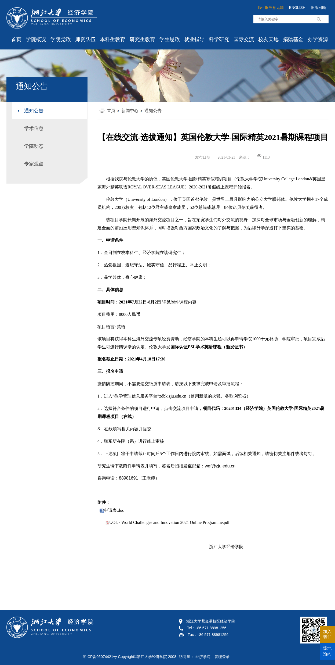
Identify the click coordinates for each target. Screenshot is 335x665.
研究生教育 (142, 39)
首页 (16, 39)
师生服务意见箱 (270, 7)
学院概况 (36, 39)
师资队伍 (85, 39)
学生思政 (169, 39)
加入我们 (327, 634)
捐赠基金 (293, 39)
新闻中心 (130, 110)
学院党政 (60, 39)
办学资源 (318, 39)
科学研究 (219, 39)
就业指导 (194, 39)
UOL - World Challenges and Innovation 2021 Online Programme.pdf (169, 522)
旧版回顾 (318, 7)
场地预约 (327, 651)
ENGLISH (297, 7)
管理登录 (222, 657)
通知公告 (153, 110)
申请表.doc (114, 510)
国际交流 (244, 39)
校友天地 (268, 39)
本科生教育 (112, 39)
